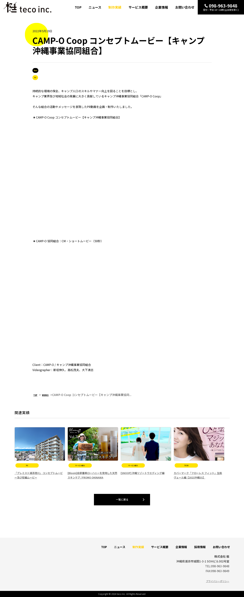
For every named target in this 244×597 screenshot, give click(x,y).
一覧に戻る (122, 499)
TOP (78, 7)
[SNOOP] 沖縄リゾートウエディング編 (142, 473)
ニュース (95, 7)
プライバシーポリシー (217, 581)
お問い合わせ (185, 7)
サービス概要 (138, 7)
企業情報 (161, 7)
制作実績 (114, 7)
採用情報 (200, 547)
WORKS (45, 395)
